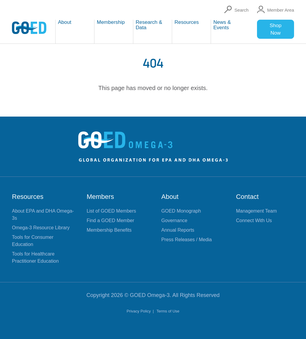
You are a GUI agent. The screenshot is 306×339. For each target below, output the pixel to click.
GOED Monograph (181, 210)
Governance (174, 220)
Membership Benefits (109, 230)
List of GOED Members (111, 210)
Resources (27, 196)
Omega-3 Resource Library (41, 227)
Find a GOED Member (110, 220)
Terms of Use (168, 311)
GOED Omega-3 (150, 295)
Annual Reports (177, 230)
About (170, 196)
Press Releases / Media (186, 239)
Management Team (256, 210)
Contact (247, 196)
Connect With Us (254, 220)
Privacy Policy (139, 311)
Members (100, 196)
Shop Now (275, 29)
